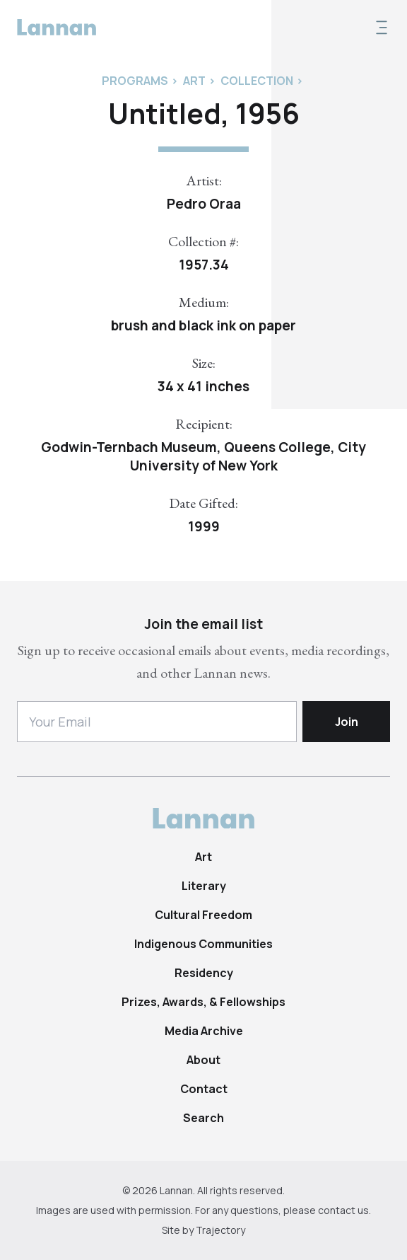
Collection (256, 80)
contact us (343, 1210)
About (203, 1060)
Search (203, 1118)
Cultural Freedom (203, 915)
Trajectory (220, 1230)
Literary (204, 886)
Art (203, 857)
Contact (204, 1089)
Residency (204, 973)
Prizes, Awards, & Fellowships (203, 1002)
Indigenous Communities (203, 944)
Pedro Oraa (204, 204)
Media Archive (204, 1031)
